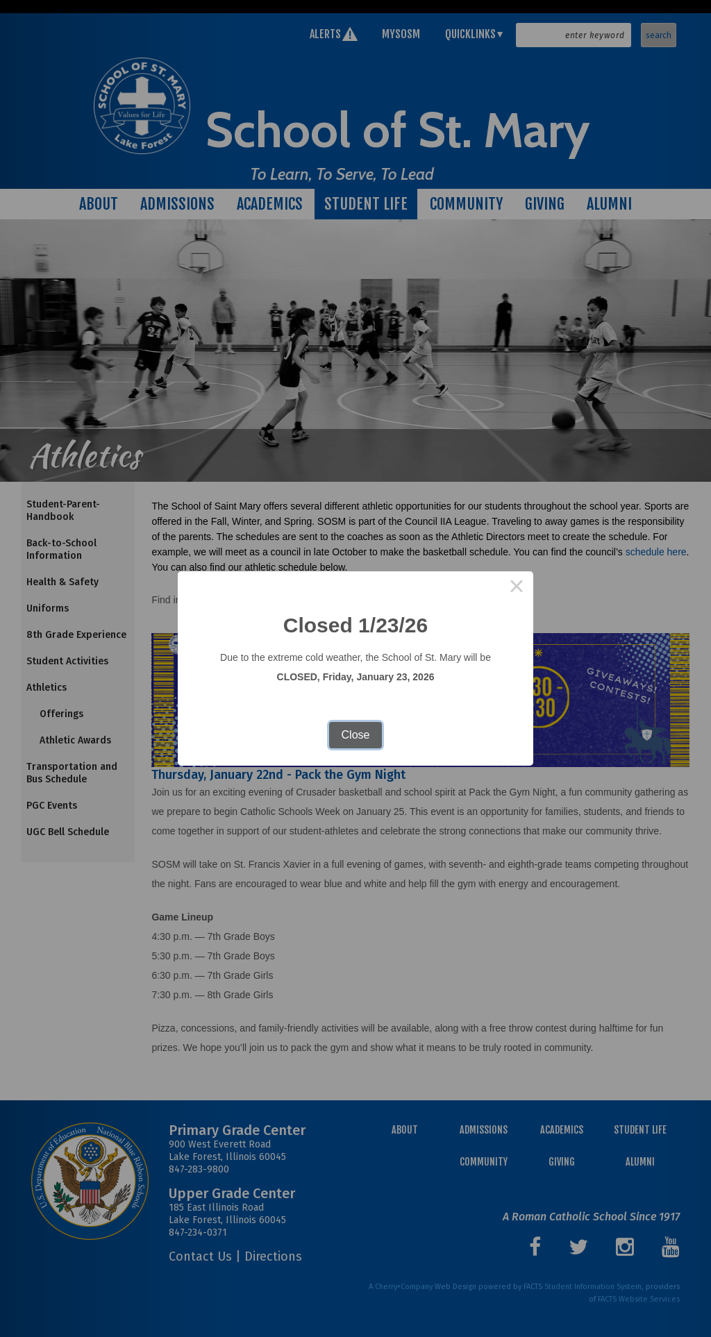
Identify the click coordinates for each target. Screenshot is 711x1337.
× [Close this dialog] (516, 588)
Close (356, 735)
